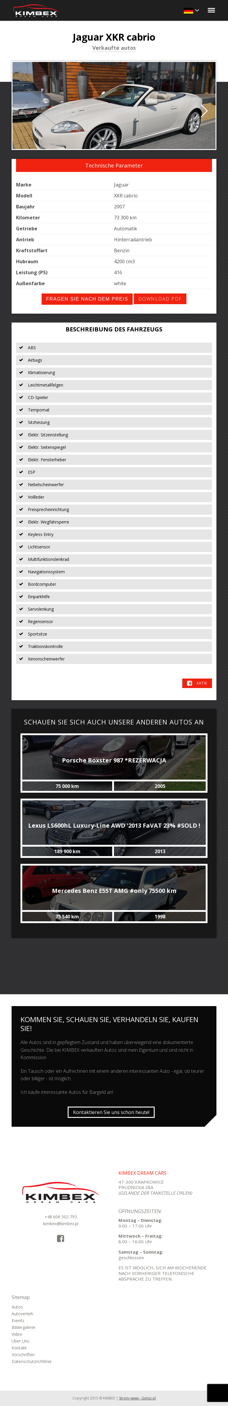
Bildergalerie (23, 1327)
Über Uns (20, 1341)
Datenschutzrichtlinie (32, 1361)
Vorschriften (23, 1354)
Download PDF (160, 299)
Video (17, 1334)
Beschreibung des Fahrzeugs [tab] (114, 329)
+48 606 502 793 (61, 1217)
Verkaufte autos (114, 48)
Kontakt (19, 1348)
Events (18, 1320)
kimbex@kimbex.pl (60, 1223)
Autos (17, 1307)
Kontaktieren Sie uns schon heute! (111, 1112)
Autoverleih (22, 1313)
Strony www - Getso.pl (137, 1398)
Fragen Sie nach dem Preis (87, 298)
